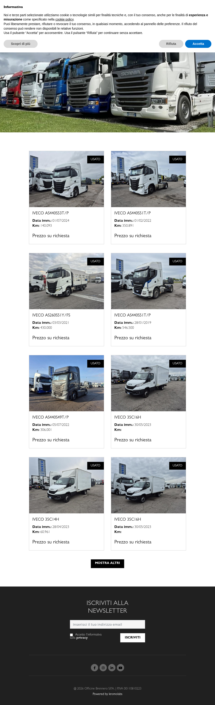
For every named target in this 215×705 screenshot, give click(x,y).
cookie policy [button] (64, 19)
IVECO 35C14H (45, 520)
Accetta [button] (198, 44)
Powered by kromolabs (107, 694)
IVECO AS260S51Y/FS (51, 316)
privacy (82, 638)
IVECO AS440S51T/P (132, 214)
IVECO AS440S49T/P (50, 418)
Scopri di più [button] (20, 44)
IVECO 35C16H (127, 418)
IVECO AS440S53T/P (50, 214)
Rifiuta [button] (171, 44)
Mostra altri (107, 563)
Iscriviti (133, 637)
